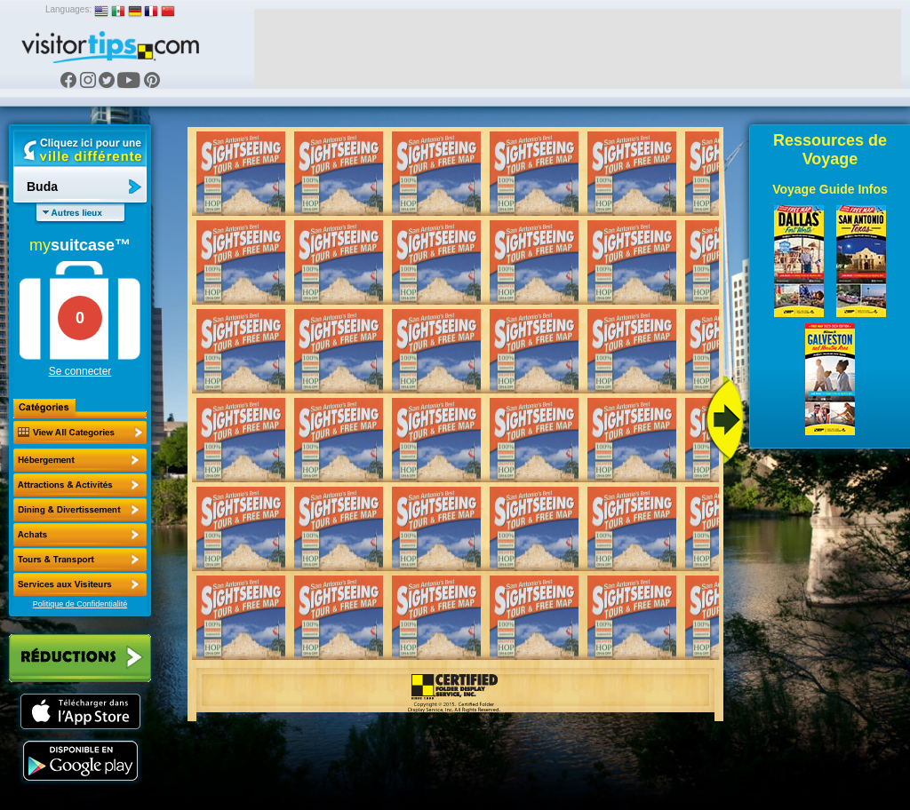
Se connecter (80, 371)
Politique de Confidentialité (80, 604)
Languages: (68, 9)
